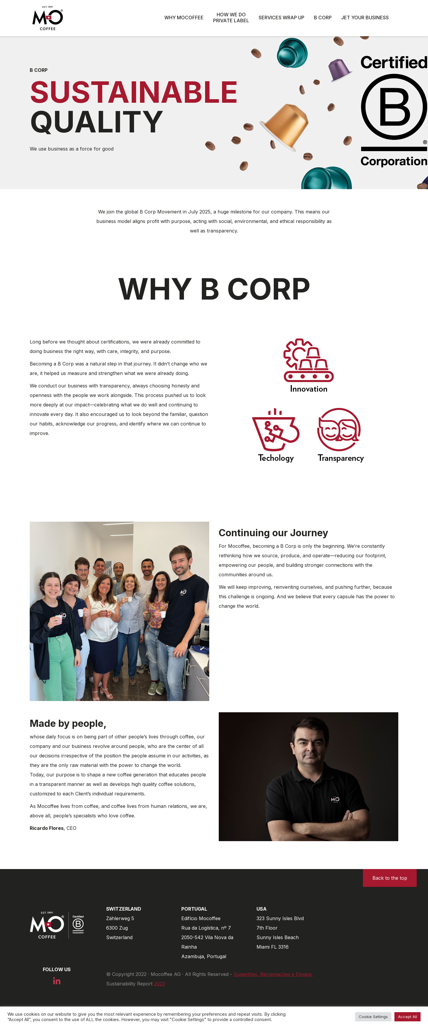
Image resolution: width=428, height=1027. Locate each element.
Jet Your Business (365, 17)
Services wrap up (281, 17)
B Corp (323, 17)
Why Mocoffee (184, 17)
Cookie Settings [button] (373, 1016)
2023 (159, 984)
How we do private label (231, 17)
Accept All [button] (407, 1016)
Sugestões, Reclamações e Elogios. (273, 974)
